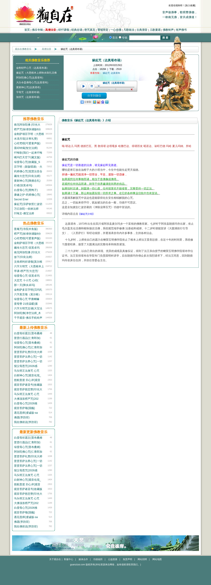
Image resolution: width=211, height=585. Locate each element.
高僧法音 (50, 29)
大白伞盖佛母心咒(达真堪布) (32, 82)
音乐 (115, 37)
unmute (132, 89)
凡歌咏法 (128, 29)
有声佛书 (181, 29)
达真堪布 (115, 73)
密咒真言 (89, 29)
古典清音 (141, 29)
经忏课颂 (63, 29)
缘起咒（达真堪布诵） (114, 83)
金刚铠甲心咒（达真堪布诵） (32, 67)
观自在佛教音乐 (23, 49)
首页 (27, 29)
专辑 (124, 37)
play (83, 86)
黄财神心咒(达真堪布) (28, 87)
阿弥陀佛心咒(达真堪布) (29, 77)
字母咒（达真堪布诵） (28, 92)
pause (92, 86)
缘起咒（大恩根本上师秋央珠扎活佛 (36, 72)
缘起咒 (106, 73)
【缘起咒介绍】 (86, 214)
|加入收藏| (190, 5)
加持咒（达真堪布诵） (28, 97)
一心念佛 (115, 29)
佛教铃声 (168, 29)
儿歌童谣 (155, 29)
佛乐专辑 (37, 29)
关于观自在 (55, 559)
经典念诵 (76, 29)
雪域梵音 (102, 29)
